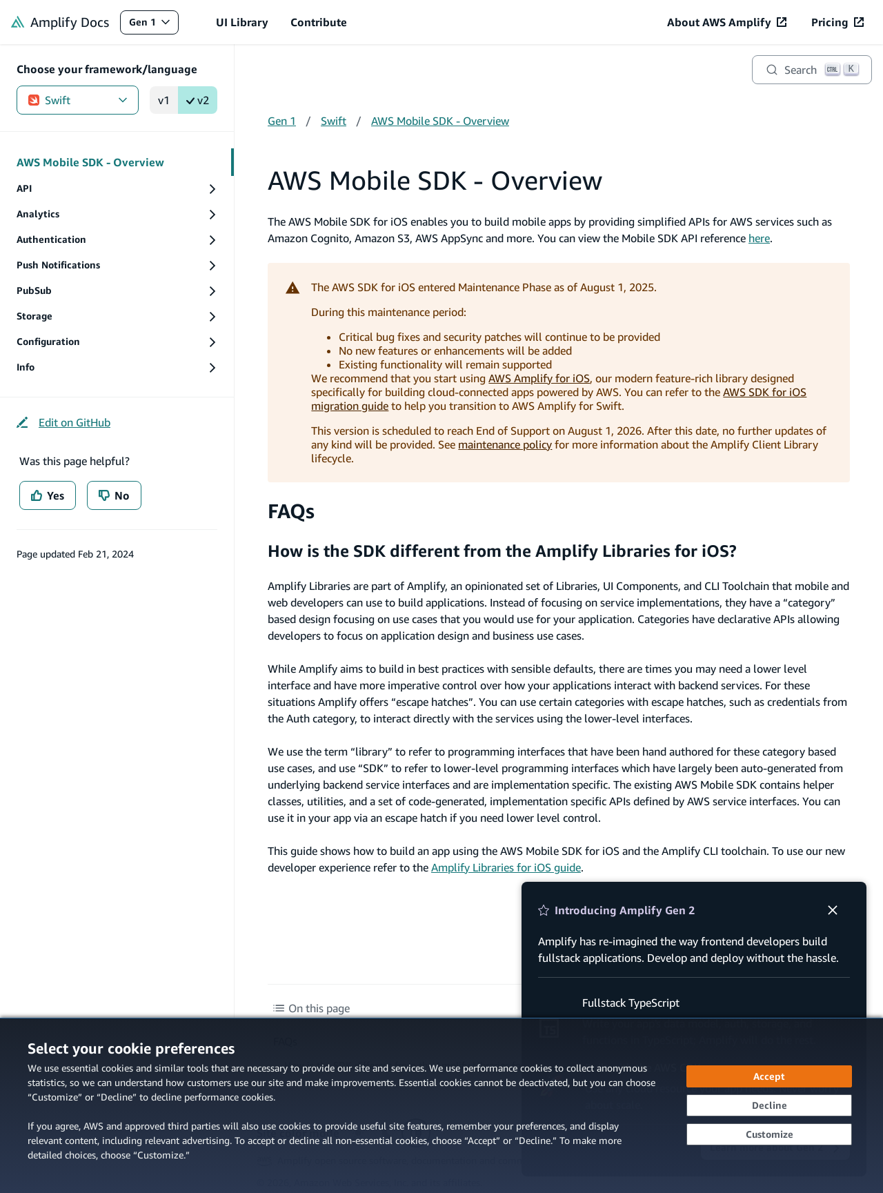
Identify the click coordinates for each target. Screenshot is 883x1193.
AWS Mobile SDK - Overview (440, 121)
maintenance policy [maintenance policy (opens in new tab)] (505, 444)
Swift (77, 100)
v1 (164, 100)
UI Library (242, 22)
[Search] (812, 69)
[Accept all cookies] (769, 1076)
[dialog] (441, 1105)
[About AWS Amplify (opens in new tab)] (727, 22)
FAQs (291, 511)
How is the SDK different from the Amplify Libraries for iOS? (502, 550)
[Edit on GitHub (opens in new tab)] (63, 422)
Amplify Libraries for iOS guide (506, 867)
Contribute (318, 22)
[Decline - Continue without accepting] (769, 1105)
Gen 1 (153, 25)
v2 (197, 100)
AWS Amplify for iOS (539, 378)
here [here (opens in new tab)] (759, 238)
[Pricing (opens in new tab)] (837, 22)
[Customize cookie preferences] (769, 1134)
